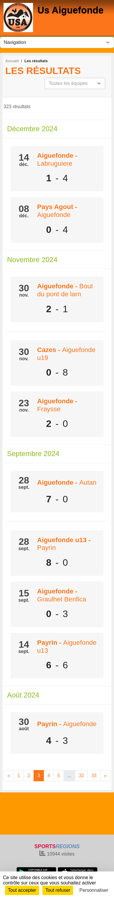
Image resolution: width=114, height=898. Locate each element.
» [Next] (105, 775)
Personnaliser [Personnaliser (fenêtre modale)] (94, 890)
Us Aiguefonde (70, 10)
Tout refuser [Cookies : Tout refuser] (57, 890)
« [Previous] (8, 775)
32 (81, 775)
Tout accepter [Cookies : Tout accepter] (22, 890)
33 (94, 775)
